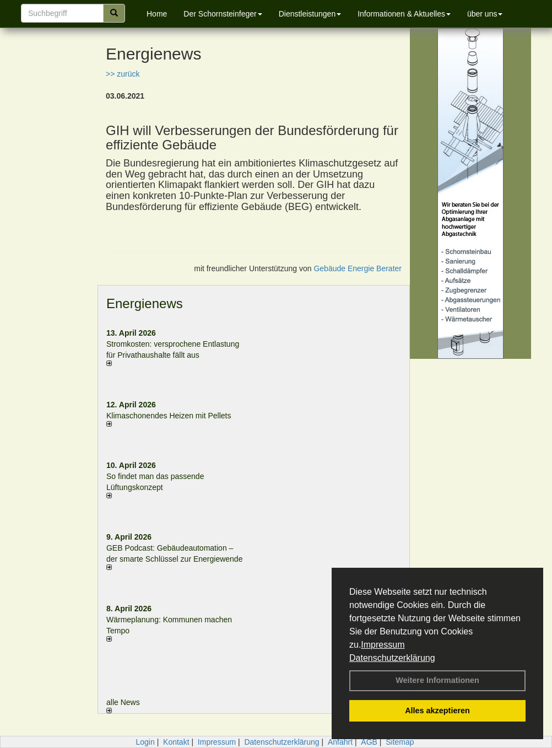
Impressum (382, 644)
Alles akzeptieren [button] (437, 710)
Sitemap (400, 742)
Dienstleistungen (310, 13)
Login (145, 742)
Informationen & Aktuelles (404, 13)
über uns (484, 13)
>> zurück (122, 73)
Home (157, 13)
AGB (369, 742)
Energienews (144, 303)
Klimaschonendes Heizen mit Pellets (168, 415)
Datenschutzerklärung (392, 658)
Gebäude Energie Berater (357, 268)
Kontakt (176, 742)
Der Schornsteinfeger (222, 13)
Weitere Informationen (437, 680)
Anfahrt (340, 742)
